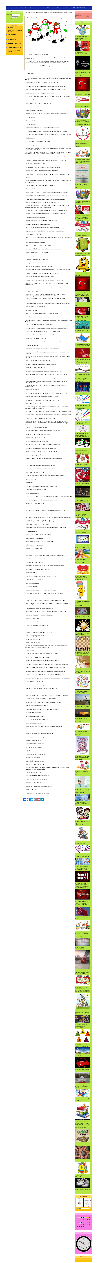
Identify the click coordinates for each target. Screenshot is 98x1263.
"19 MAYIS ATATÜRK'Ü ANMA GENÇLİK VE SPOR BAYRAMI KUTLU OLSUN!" (82, 294)
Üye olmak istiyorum (14, 20)
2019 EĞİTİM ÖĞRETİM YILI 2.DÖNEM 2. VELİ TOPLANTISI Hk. (82, 346)
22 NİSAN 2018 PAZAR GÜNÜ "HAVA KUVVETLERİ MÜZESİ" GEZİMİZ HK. (82, 671)
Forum (31, 7)
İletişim (66, 7)
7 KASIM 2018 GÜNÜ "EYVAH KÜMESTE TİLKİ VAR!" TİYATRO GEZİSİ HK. (82, 500)
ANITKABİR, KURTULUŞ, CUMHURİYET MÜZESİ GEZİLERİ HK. (82, 720)
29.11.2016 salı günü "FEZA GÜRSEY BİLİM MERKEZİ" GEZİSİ (82, 1086)
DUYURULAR (11, 36)
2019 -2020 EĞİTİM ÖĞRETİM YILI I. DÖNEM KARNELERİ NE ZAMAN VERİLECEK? (82, 161)
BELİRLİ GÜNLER (12, 39)
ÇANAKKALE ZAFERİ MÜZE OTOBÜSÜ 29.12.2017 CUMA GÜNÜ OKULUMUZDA (82, 972)
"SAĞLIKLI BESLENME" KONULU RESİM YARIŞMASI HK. (82, 1012)
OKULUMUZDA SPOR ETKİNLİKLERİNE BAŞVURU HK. (82, 186)
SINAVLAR (10, 27)
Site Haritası (84, 1259)
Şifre (11, 15)
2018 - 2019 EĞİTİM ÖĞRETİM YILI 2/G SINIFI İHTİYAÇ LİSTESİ (81, 561)
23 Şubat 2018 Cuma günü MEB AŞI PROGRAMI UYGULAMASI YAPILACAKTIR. (82, 823)
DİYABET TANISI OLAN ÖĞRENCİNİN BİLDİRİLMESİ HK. (82, 773)
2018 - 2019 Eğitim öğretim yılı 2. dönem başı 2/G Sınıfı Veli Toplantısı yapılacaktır (82, 407)
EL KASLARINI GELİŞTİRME (83, 1160)
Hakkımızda (23, 7)
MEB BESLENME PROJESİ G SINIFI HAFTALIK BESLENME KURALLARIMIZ (15, 44)
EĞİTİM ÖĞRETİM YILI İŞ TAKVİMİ (14, 51)
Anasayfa (15, 7)
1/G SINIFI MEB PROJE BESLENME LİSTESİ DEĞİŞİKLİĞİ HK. (81, 1026)
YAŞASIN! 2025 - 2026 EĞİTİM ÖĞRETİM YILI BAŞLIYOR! (81, 38)
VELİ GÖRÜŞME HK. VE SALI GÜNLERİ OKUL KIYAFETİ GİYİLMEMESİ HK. (82, 435)
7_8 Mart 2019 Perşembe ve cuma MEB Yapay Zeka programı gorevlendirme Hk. (82, 380)
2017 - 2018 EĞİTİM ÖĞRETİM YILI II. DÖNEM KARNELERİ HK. (81, 578)
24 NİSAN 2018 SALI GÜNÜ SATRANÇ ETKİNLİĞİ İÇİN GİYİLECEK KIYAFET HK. (82, 654)
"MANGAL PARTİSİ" (81, 320)
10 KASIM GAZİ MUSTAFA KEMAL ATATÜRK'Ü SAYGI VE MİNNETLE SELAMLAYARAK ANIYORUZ (82, 73)
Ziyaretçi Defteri (57, 7)
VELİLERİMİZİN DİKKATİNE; (84, 1189)
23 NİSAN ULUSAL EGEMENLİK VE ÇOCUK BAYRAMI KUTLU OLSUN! (81, 54)
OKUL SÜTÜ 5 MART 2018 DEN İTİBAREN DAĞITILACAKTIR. (82, 791)
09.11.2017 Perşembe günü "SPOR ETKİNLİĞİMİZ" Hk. (81, 1045)
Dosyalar (39, 7)
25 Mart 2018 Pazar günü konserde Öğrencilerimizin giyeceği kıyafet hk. (83, 733)
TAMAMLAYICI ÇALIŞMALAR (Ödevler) (15, 31)
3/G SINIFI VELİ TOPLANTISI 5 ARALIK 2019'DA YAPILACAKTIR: (82, 203)
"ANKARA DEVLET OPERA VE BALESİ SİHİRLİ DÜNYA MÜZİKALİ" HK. (82, 758)
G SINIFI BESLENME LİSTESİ (14, 47)
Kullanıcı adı (9, 14)
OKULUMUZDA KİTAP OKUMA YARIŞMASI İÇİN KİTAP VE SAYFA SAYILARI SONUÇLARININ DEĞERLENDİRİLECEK (82, 1124)
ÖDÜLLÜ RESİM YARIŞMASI (83, 1056)
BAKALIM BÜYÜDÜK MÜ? (78, 7)
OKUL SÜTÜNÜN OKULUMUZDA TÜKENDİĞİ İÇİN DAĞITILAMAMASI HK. (82, 804)
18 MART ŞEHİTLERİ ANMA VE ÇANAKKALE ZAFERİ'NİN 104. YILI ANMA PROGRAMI (82, 361)
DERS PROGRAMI (12, 34)
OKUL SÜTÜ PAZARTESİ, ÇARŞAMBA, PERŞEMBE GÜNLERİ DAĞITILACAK (82, 868)
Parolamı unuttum (14, 18)
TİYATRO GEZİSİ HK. (82, 393)
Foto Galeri (47, 7)
